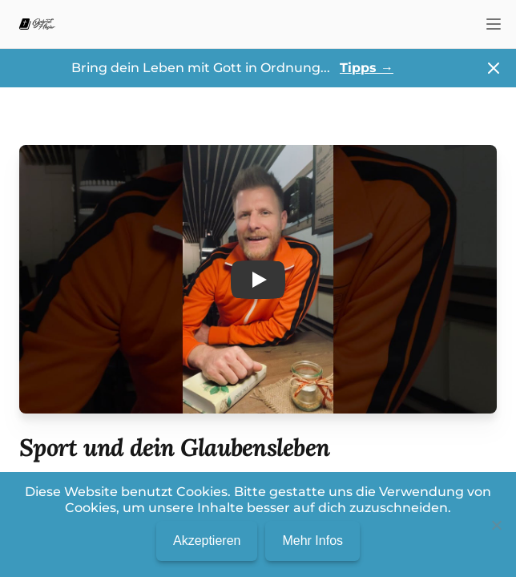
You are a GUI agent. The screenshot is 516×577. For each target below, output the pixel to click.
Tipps (366, 67)
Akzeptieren (207, 540)
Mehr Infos (312, 540)
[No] (496, 525)
